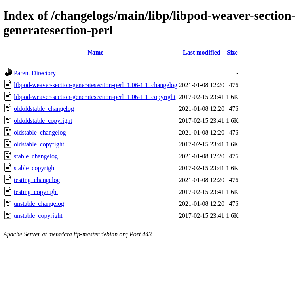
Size (232, 52)
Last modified (201, 52)
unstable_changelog (39, 203)
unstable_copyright (38, 215)
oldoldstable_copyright (43, 120)
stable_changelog (36, 156)
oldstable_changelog (40, 132)
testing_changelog (37, 180)
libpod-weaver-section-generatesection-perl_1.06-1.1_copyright (94, 96)
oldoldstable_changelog (44, 108)
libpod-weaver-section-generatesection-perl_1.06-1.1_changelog (95, 85)
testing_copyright (36, 191)
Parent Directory (35, 73)
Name (95, 52)
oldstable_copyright (39, 144)
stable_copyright (35, 168)
